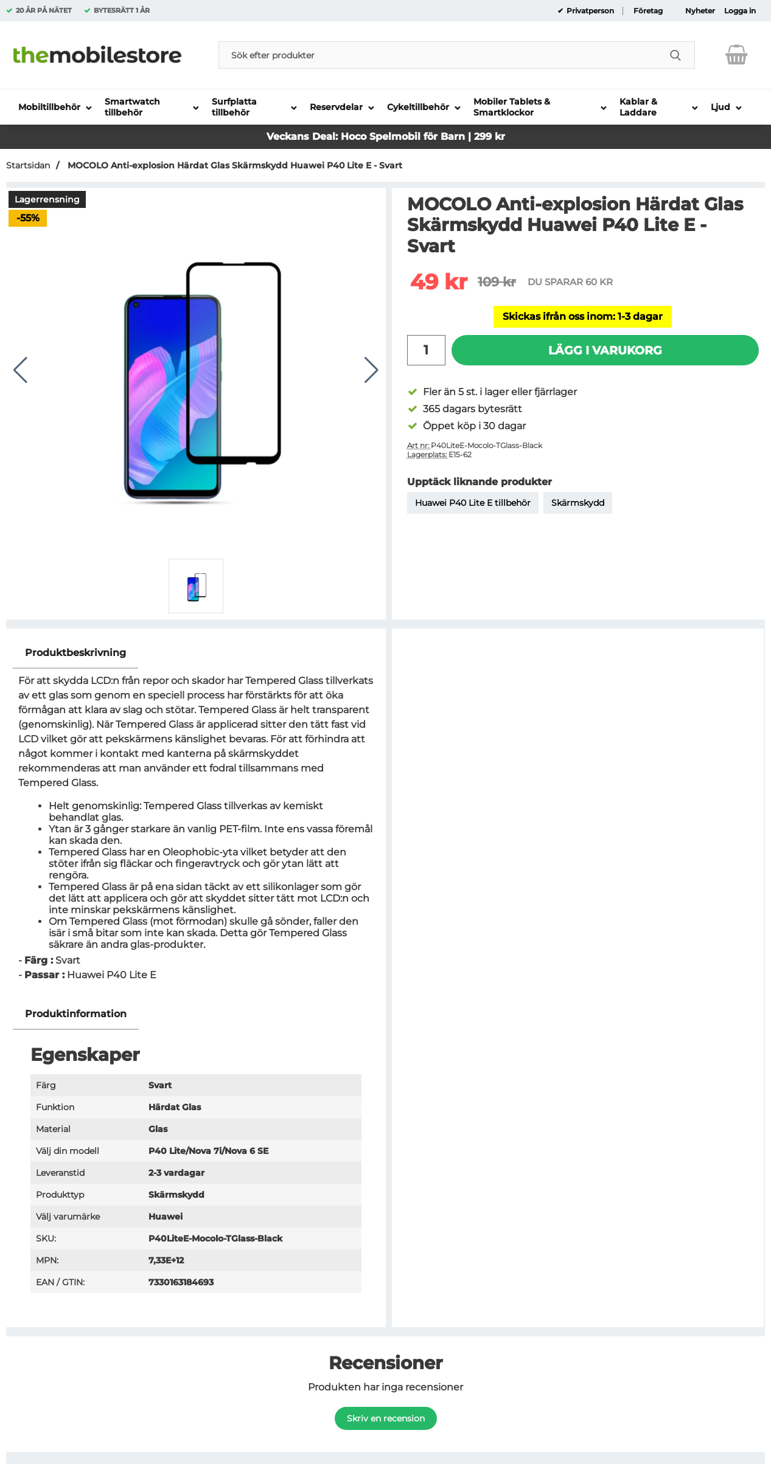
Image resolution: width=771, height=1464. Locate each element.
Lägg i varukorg (605, 350)
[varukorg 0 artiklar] (736, 54)
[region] (196, 653)
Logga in (740, 11)
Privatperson (589, 11)
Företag (648, 11)
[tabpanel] (196, 818)
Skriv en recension (386, 1418)
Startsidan (28, 165)
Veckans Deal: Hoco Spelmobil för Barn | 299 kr (386, 136)
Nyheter (700, 11)
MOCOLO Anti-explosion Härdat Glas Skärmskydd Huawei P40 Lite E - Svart (233, 165)
